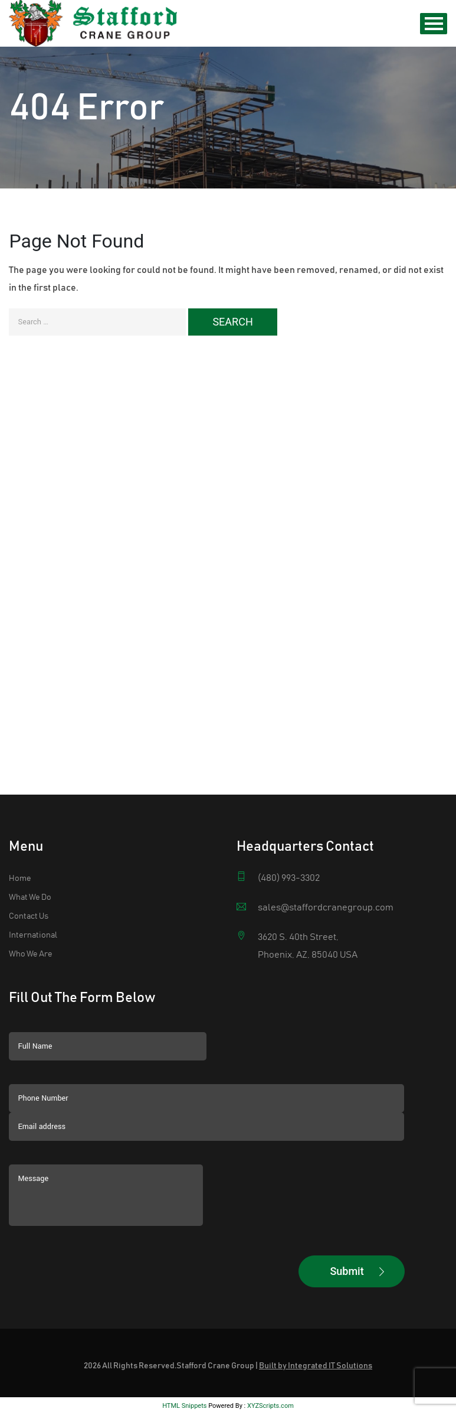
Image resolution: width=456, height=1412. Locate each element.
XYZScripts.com (270, 1328)
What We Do (30, 820)
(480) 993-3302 (289, 800)
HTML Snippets (184, 1328)
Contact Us (28, 839)
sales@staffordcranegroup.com (325, 830)
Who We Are (31, 877)
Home (20, 801)
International (33, 858)
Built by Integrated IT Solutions (315, 1288)
